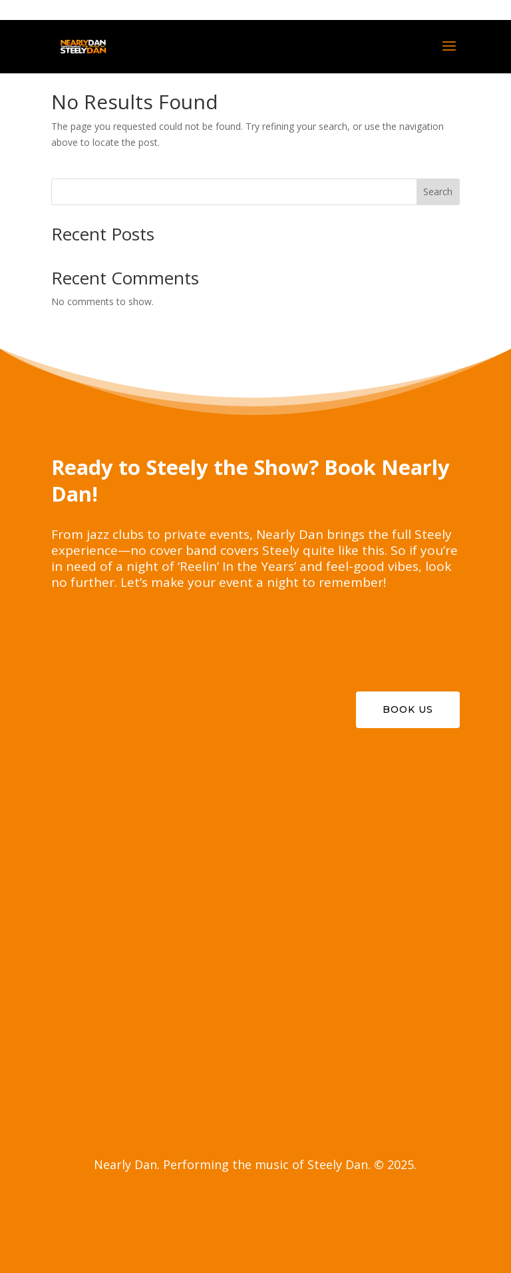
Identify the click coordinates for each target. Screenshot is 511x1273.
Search (437, 191)
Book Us (408, 709)
